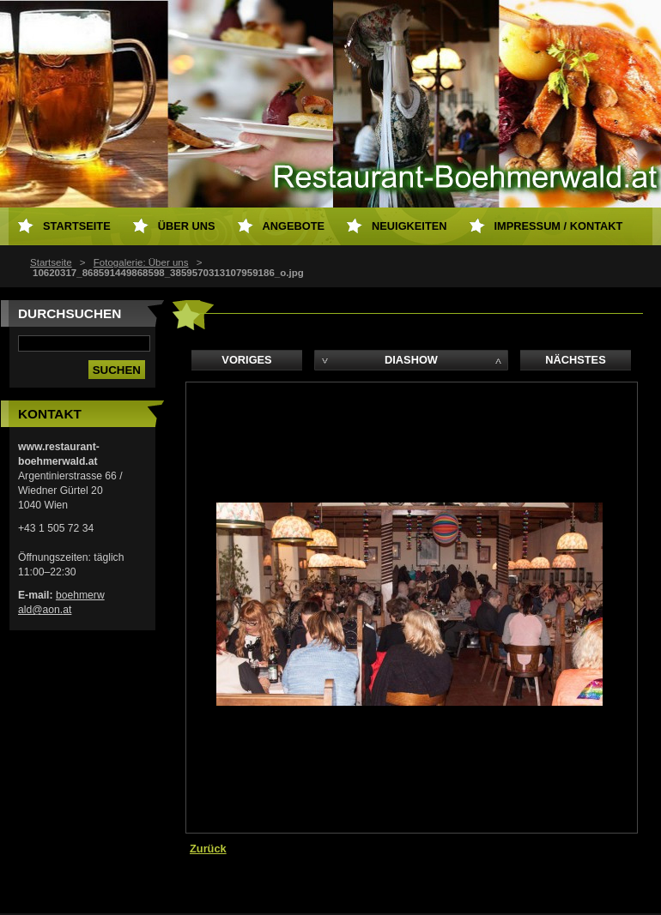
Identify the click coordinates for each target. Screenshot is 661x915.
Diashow (411, 359)
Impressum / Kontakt (558, 226)
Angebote (294, 226)
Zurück (208, 848)
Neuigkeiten (409, 226)
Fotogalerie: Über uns (141, 262)
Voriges (246, 359)
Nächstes (575, 359)
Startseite (51, 262)
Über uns (186, 226)
